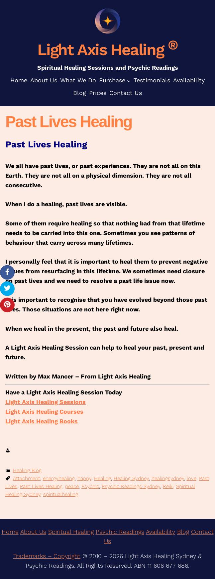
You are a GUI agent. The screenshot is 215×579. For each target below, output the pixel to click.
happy (84, 478)
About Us (33, 531)
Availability (160, 531)
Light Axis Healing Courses (44, 411)
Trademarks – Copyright (46, 555)
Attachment (26, 478)
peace (72, 486)
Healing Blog (27, 470)
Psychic (90, 486)
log (185, 531)
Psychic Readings (120, 531)
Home (10, 531)
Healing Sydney (131, 478)
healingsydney (168, 478)
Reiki (168, 486)
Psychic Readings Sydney (131, 486)
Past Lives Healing (41, 486)
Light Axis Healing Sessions (45, 401)
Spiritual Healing (71, 531)
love (191, 478)
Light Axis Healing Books (41, 421)
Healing (102, 478)
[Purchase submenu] (129, 80)
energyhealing (59, 478)
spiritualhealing (60, 494)
